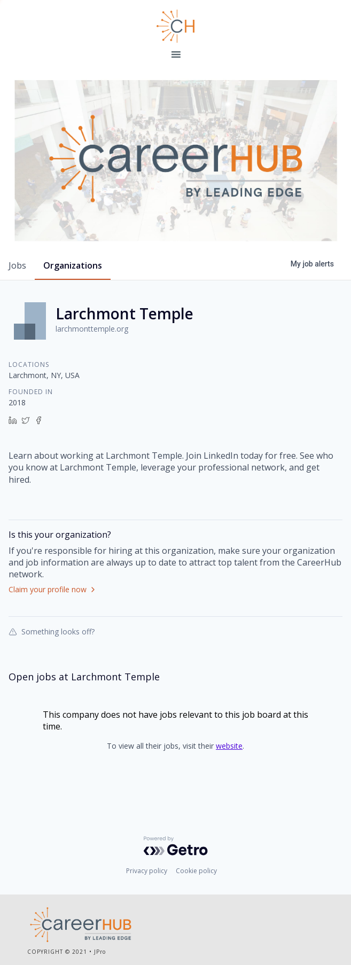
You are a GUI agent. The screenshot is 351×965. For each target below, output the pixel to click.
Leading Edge (175, 26)
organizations (72, 265)
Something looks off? (52, 631)
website (229, 746)
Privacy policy (146, 870)
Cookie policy (196, 870)
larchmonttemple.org (92, 328)
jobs (17, 265)
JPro (100, 951)
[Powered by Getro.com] (176, 846)
